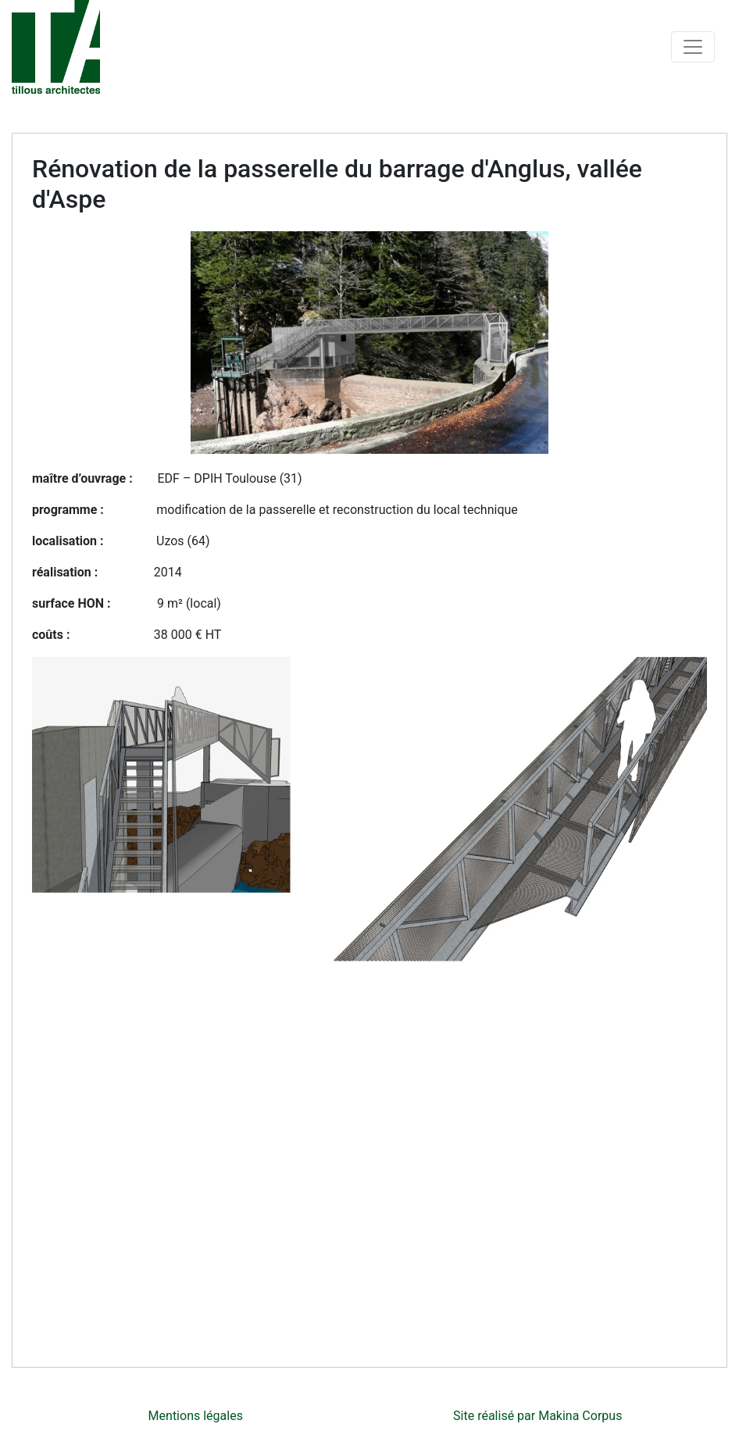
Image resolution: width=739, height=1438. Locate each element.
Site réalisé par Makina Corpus (537, 1415)
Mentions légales (195, 1415)
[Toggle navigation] (693, 46)
